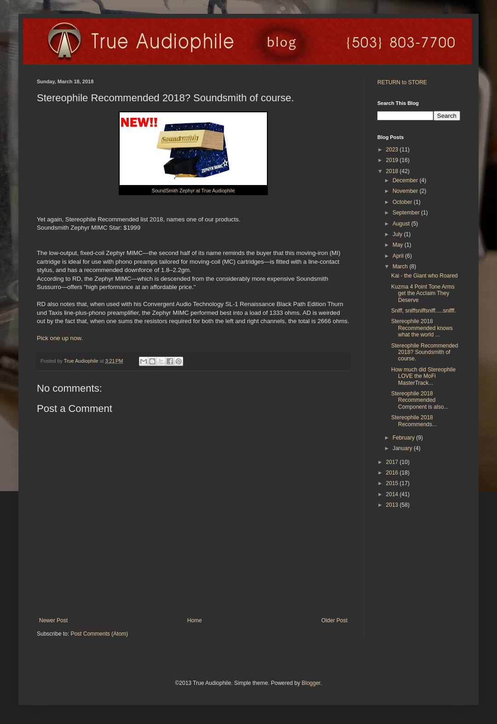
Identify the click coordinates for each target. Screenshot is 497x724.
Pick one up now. (60, 338)
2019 (393, 160)
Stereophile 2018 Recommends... (414, 420)
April (399, 256)
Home (194, 620)
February (404, 437)
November (406, 191)
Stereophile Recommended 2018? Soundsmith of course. (424, 352)
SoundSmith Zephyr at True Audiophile (193, 190)
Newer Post (53, 620)
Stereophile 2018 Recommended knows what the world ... (422, 328)
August (402, 223)
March (401, 266)
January (403, 448)
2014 (393, 494)
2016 (393, 472)
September (407, 212)
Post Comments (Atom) (99, 634)
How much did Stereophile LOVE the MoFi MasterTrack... (423, 376)
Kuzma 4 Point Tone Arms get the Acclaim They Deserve (423, 293)
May (399, 245)
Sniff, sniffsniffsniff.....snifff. (423, 310)
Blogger (310, 683)
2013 (393, 505)
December (406, 180)
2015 (393, 483)
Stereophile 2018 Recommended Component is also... (419, 400)
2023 (393, 149)
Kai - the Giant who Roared (424, 275)
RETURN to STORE (402, 82)
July (398, 234)
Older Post (334, 620)
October (403, 202)
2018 (393, 171)
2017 (393, 462)
